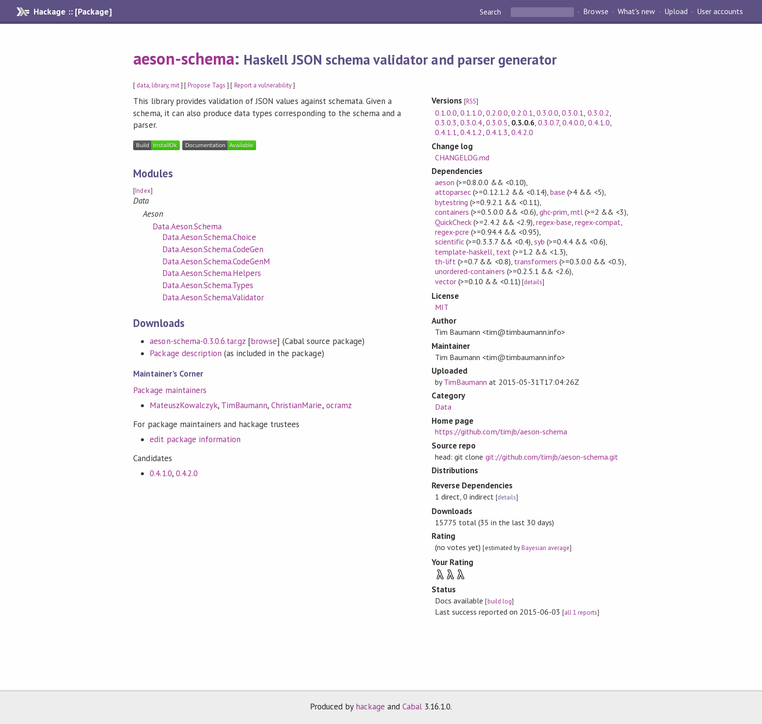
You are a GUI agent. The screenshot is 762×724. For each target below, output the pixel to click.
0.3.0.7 (548, 122)
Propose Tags (206, 85)
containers (452, 212)
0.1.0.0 (446, 113)
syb (539, 241)
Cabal (412, 706)
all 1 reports (580, 612)
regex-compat (598, 222)
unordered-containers (469, 271)
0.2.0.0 (497, 113)
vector (445, 281)
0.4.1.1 (446, 132)
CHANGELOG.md (462, 157)
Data (443, 407)
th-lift (445, 261)
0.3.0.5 (497, 122)
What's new (636, 12)
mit (175, 85)
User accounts (720, 12)
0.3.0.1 (573, 113)
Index (142, 191)
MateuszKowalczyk (183, 405)
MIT (442, 307)
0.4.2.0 (187, 473)
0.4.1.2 (471, 132)
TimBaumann (244, 405)
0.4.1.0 (161, 473)
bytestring (451, 202)
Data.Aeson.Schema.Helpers (211, 273)
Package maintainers (169, 390)
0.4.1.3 (497, 132)
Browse (595, 12)
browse (264, 341)
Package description (185, 353)
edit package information (195, 439)
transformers (535, 261)
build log (499, 601)
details (533, 282)
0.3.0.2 (598, 113)
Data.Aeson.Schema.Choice (209, 237)
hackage (370, 706)
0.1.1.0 (471, 113)
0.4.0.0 (573, 122)
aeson (444, 182)
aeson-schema (183, 58)
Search (491, 12)
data (143, 85)
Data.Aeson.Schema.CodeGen (212, 249)
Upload (676, 12)
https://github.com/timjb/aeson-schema (501, 431)
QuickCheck (453, 222)
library (160, 85)
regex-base (554, 222)
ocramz (339, 405)
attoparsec (453, 192)
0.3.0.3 (446, 122)
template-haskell (463, 252)
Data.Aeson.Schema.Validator (213, 297)
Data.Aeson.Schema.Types (207, 285)
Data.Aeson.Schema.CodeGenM (216, 261)
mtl (577, 212)
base (557, 192)
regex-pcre (452, 232)
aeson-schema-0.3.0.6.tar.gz (197, 341)
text (503, 252)
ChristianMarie (296, 405)
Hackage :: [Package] (72, 11)
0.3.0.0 (547, 113)
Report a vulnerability (263, 85)
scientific (449, 241)
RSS (471, 101)
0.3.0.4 (471, 122)
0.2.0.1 (522, 113)
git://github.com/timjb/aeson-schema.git (552, 457)
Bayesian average (545, 548)
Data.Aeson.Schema (187, 226)
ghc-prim (553, 212)
